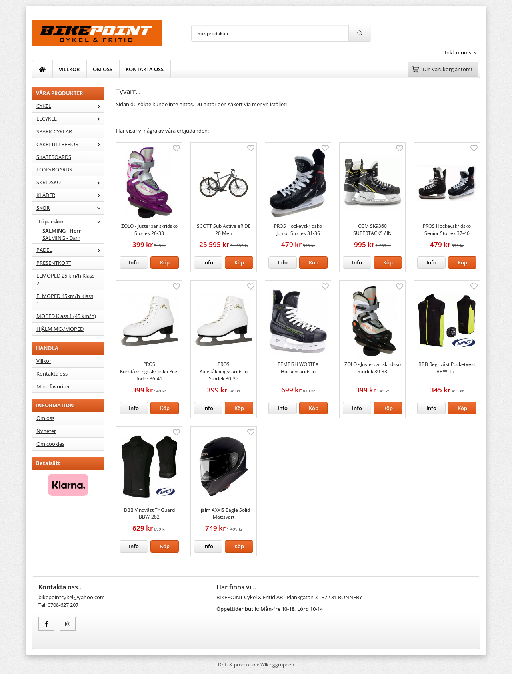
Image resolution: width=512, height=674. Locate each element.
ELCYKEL (70, 118)
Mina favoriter (53, 386)
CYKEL (70, 105)
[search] (359, 33)
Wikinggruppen (277, 664)
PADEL (70, 250)
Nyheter (46, 431)
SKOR (70, 207)
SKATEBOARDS (53, 157)
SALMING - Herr (61, 230)
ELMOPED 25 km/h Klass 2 (65, 279)
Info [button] (134, 262)
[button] (164, 262)
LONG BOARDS (54, 169)
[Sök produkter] (270, 33)
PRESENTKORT (53, 262)
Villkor (43, 360)
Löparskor (71, 221)
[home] (42, 69)
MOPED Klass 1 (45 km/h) (66, 316)
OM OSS (102, 69)
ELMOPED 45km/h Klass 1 (64, 299)
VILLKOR (69, 69)
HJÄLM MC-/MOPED (60, 328)
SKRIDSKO (70, 182)
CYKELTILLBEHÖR (70, 144)
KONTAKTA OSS (145, 69)
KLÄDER (70, 195)
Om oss (45, 418)
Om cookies (50, 443)
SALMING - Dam (61, 237)
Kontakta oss (52, 373)
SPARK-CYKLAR (54, 131)
